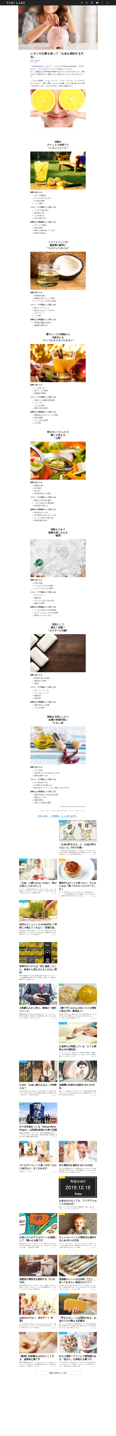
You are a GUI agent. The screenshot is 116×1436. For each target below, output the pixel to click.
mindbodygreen (37, 66)
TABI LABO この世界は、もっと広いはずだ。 (58, 816)
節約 (66, 811)
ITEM (21, 1214)
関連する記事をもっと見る (58, 1373)
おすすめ (77, 811)
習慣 (58, 811)
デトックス (71, 811)
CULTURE (22, 985)
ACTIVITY (62, 860)
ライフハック (48, 811)
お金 (42, 811)
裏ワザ (54, 811)
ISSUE (21, 943)
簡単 (62, 811)
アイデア (83, 811)
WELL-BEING (63, 821)
